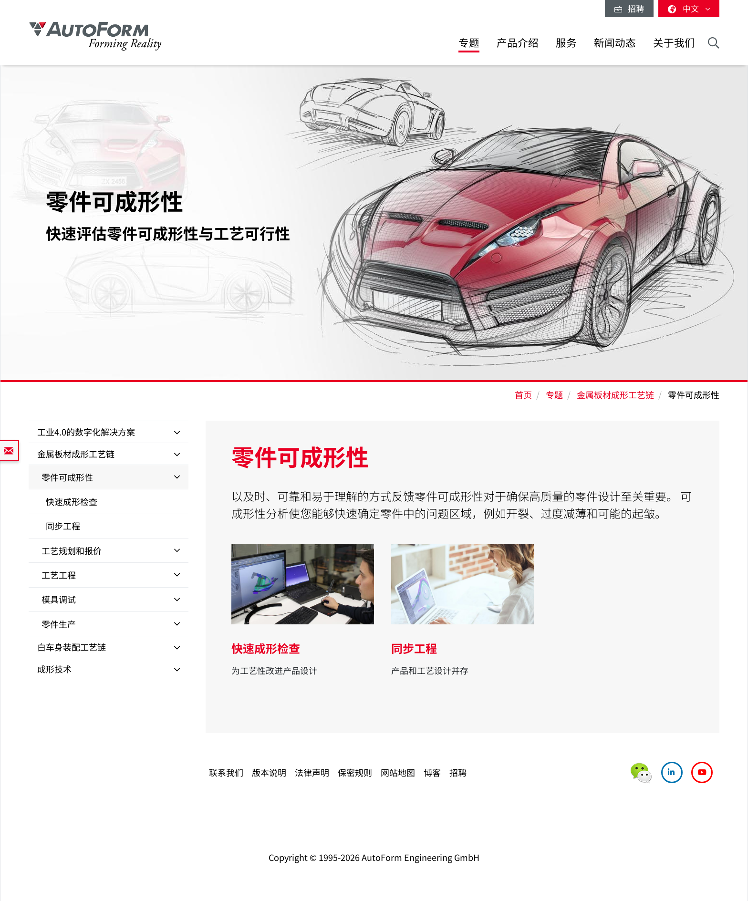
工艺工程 (59, 575)
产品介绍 (518, 42)
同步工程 (63, 525)
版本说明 (269, 772)
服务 (566, 42)
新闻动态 (615, 42)
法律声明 (312, 772)
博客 (432, 772)
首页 (523, 394)
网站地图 (398, 772)
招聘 (629, 8)
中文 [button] (689, 8)
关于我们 (674, 42)
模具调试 (59, 599)
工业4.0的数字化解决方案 (86, 431)
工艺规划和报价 (72, 550)
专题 (468, 42)
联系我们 (226, 772)
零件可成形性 (67, 477)
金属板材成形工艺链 (615, 394)
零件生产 (59, 624)
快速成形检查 (71, 501)
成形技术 (54, 669)
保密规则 (355, 772)
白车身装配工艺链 (71, 647)
